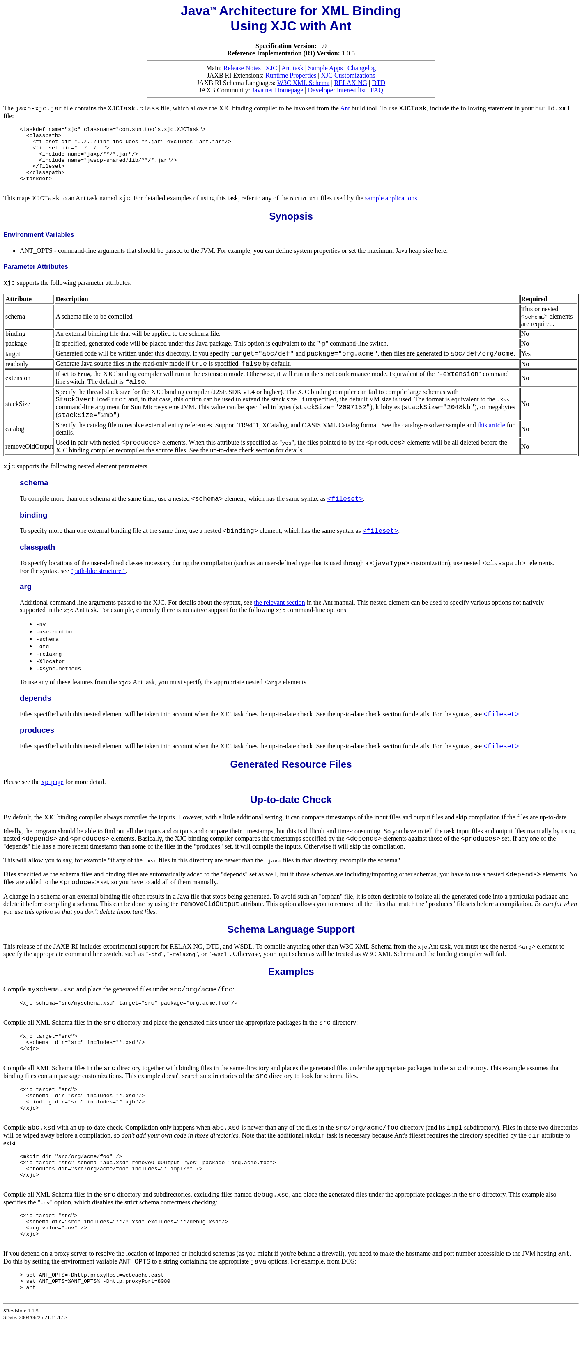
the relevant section (279, 614)
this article (491, 437)
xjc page (52, 794)
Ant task (292, 67)
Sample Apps (325, 67)
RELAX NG (350, 82)
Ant (345, 108)
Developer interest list (337, 90)
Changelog (361, 67)
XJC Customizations (348, 75)
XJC (271, 67)
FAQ (376, 90)
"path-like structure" (98, 583)
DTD (378, 82)
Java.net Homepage (277, 90)
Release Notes (242, 67)
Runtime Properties (290, 75)
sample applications (391, 210)
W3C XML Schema (303, 82)
